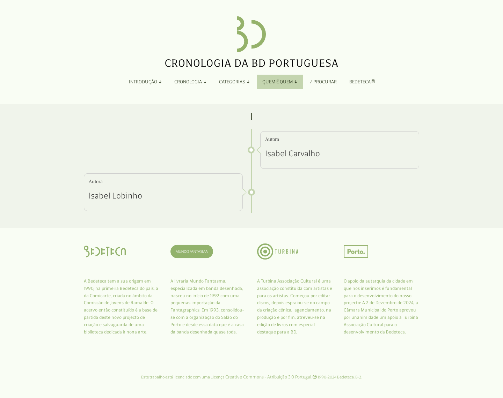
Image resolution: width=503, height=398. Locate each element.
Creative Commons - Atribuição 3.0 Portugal (268, 377)
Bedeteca (361, 82)
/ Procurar (323, 82)
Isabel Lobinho (115, 195)
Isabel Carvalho (292, 153)
